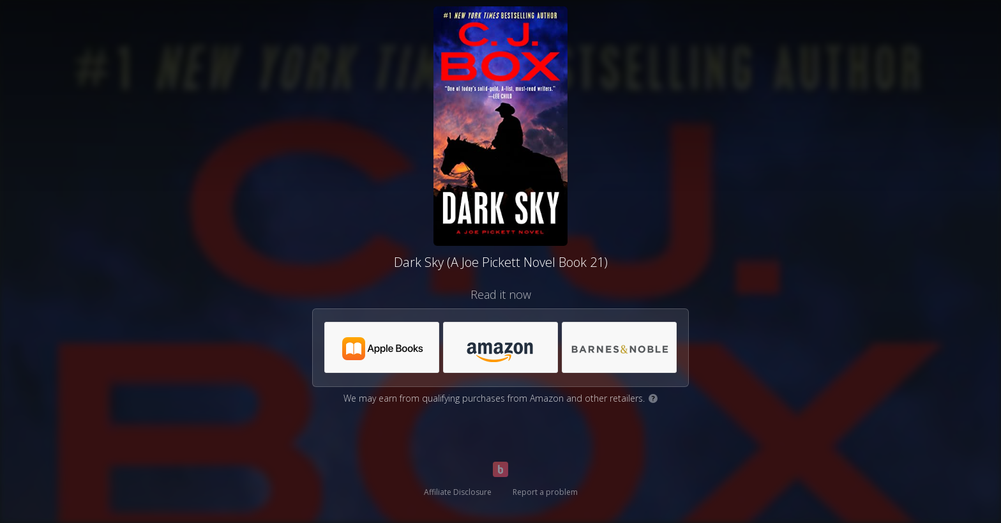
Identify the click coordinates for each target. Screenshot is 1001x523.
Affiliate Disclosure (458, 492)
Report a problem (545, 492)
